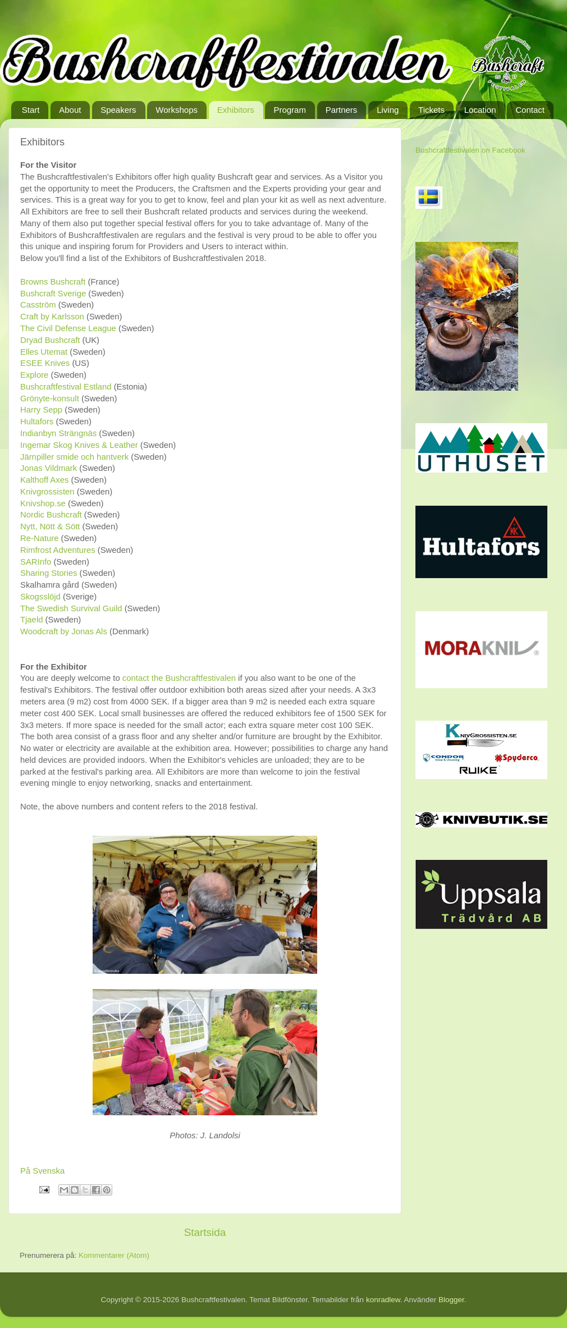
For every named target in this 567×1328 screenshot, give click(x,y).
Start (31, 110)
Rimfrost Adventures (57, 550)
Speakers (118, 110)
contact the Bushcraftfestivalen (179, 678)
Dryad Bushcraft (51, 340)
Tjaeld (32, 619)
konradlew (383, 1299)
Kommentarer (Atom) (114, 1255)
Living (388, 110)
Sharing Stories (48, 573)
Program (289, 110)
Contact (530, 110)
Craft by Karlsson (52, 316)
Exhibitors (235, 110)
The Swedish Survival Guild (71, 608)
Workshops (177, 110)
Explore (34, 374)
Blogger (451, 1299)
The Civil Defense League (68, 328)
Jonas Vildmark (48, 468)
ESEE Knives (45, 363)
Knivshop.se (43, 503)
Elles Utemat (43, 351)
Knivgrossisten (47, 491)
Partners (342, 110)
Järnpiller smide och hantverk (74, 456)
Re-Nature (39, 538)
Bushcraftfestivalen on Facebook (470, 150)
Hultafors (36, 421)
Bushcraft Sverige (53, 293)
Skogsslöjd (40, 596)
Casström (38, 304)
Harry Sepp (42, 409)
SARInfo (35, 561)
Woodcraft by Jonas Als (63, 631)
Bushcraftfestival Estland (66, 386)
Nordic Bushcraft (51, 514)
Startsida (205, 1232)
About (70, 110)
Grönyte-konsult (49, 398)
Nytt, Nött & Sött (50, 526)
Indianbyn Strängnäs (58, 433)
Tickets (431, 110)
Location (480, 110)
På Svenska (42, 1170)
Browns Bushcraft (54, 281)
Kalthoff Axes (44, 479)
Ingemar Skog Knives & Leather (79, 445)
